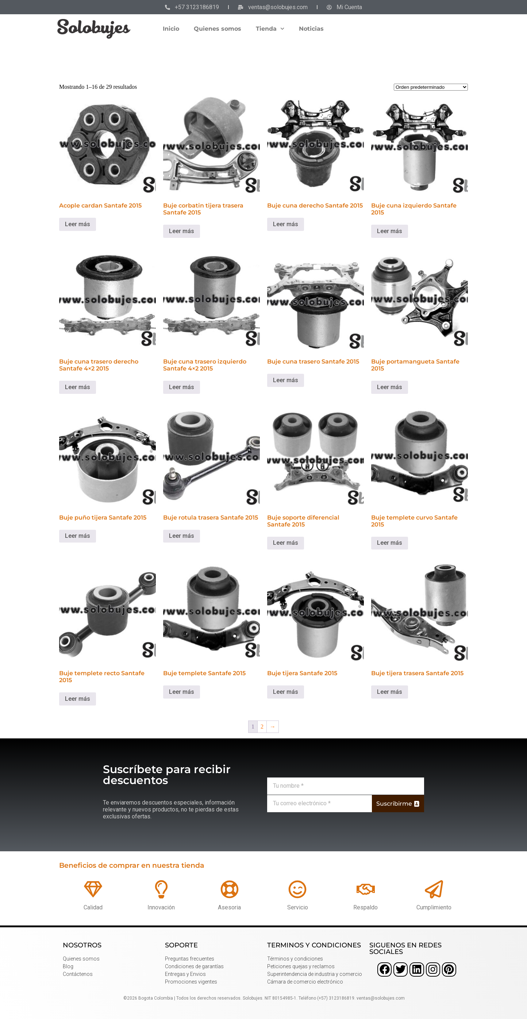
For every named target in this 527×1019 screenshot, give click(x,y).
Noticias (311, 28)
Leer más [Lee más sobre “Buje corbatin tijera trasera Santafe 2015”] (181, 231)
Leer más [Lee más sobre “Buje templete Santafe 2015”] (181, 691)
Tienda (270, 28)
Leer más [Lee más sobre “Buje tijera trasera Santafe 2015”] (389, 691)
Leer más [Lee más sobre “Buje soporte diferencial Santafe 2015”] (285, 542)
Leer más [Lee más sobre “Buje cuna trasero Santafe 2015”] (285, 380)
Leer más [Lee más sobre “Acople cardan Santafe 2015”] (77, 224)
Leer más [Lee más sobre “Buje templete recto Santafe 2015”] (77, 698)
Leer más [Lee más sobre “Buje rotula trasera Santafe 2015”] (181, 535)
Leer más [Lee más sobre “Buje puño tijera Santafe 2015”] (77, 535)
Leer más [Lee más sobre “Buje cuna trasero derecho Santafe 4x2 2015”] (77, 387)
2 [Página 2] (262, 726)
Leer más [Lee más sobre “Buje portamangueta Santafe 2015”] (389, 387)
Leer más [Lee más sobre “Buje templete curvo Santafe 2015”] (389, 542)
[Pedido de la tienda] (431, 87)
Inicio (171, 28)
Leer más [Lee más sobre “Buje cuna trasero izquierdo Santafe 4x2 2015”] (181, 387)
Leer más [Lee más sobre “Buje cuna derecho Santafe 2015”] (285, 224)
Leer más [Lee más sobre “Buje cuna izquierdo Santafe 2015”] (389, 231)
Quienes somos (217, 28)
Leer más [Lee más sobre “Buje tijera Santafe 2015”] (285, 691)
